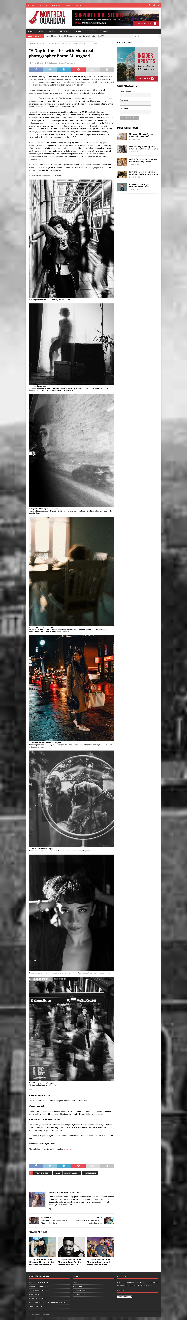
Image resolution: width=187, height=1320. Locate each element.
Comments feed (79, 1290)
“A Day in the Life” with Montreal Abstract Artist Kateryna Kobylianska (41, 1262)
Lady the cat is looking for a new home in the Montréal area (143, 173)
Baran (57, 1173)
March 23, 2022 (37, 63)
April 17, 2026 (135, 190)
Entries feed (77, 1286)
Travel (104, 31)
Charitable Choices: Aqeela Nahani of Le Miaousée (141, 135)
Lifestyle (64, 31)
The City (90, 31)
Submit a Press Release (74, 5)
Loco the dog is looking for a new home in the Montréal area (143, 147)
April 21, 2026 (135, 139)
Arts (41, 31)
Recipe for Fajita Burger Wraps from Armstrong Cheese (143, 160)
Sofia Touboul (52, 63)
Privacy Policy (34, 1294)
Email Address (125, 92)
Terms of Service (35, 1306)
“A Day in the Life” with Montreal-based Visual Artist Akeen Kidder (98, 1262)
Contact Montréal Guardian (39, 1290)
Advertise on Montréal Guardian (41, 1286)
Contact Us (56, 5)
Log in (75, 1282)
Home (31, 31)
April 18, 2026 (135, 177)
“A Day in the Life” (42, 1173)
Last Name (124, 108)
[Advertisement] (136, 212)
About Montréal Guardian (38, 1282)
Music (78, 31)
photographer (89, 1173)
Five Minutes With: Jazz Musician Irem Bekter (139, 185)
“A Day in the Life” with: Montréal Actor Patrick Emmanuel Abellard (70, 1262)
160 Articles (76, 1192)
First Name (124, 100)
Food (50, 31)
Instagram (68, 1149)
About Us (31, 5)
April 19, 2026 (135, 164)
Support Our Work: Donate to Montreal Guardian (47, 1302)
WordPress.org (78, 1294)
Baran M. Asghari (71, 1173)
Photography (70, 63)
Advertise (43, 5)
